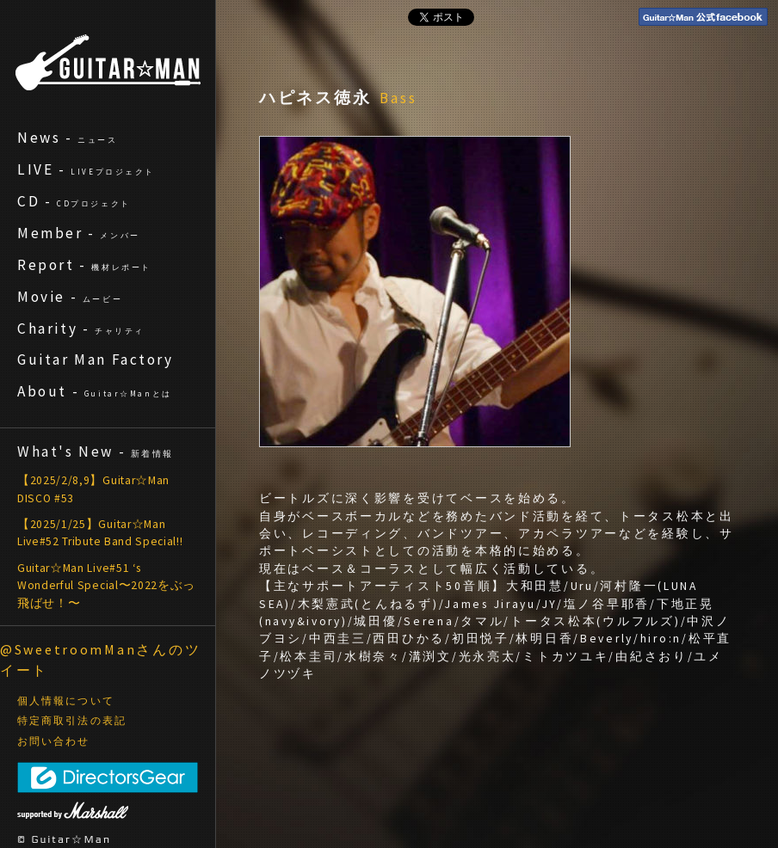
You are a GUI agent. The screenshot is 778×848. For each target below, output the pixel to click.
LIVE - (86, 169)
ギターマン (108, 62)
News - (67, 137)
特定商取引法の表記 (72, 721)
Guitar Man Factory (95, 359)
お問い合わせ (53, 741)
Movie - (69, 296)
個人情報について (65, 701)
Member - (78, 233)
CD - (74, 201)
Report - (84, 264)
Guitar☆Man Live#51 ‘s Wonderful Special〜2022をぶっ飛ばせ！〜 (106, 586)
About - (94, 391)
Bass (398, 98)
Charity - (81, 328)
